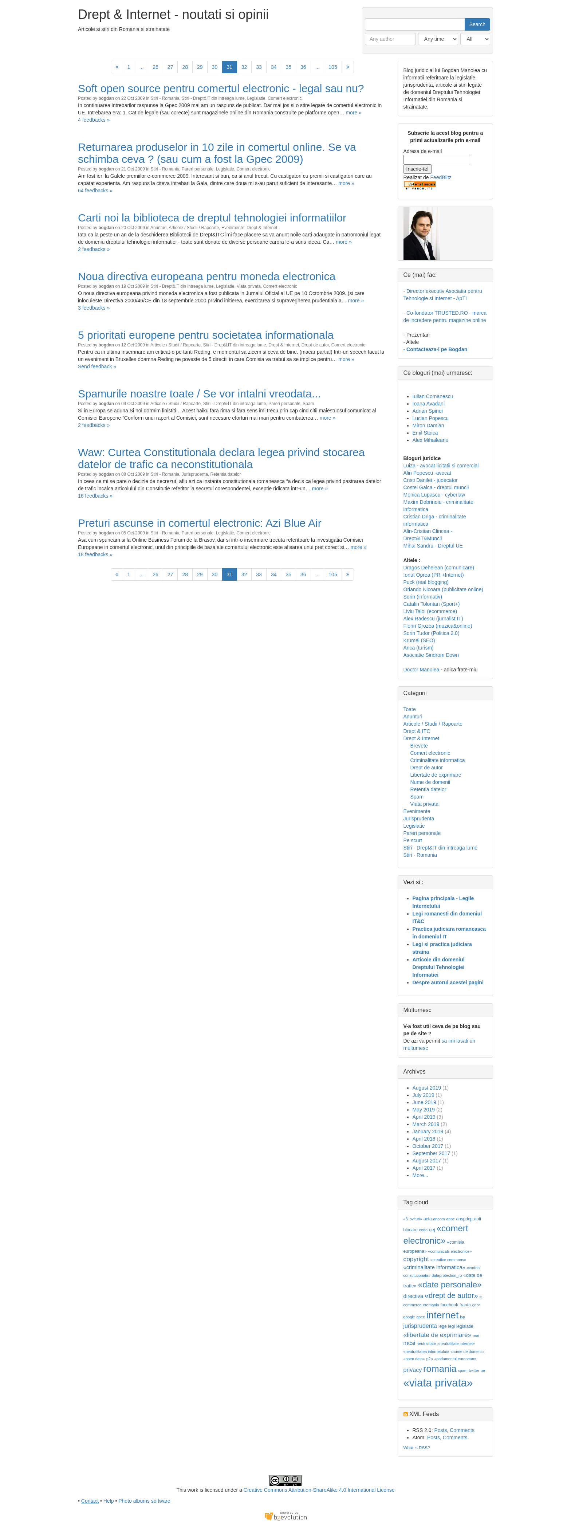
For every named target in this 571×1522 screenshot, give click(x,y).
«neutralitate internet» (456, 1343)
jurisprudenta (420, 1326)
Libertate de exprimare (435, 775)
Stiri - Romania (165, 98)
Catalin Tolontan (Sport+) (431, 604)
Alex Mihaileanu (431, 440)
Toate (409, 709)
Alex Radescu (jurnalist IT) (433, 618)
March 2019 (426, 1124)
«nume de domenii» (467, 1351)
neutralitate (426, 1343)
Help (108, 1501)
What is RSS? (416, 1447)
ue (483, 1370)
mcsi (409, 1343)
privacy (412, 1370)
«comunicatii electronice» (450, 1251)
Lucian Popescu (431, 418)
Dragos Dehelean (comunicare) (438, 567)
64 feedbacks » (95, 190)
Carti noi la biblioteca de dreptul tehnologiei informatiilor (212, 218)
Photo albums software (144, 1501)
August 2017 (427, 1161)
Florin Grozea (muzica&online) (437, 626)
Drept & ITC (416, 731)
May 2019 (424, 1110)
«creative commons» (448, 1260)
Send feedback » (97, 366)
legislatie (464, 1326)
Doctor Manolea (421, 669)
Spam (308, 403)
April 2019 (424, 1117)
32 (244, 67)
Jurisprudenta (195, 474)
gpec (420, 1317)
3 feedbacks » (94, 308)
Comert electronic (285, 98)
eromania (431, 1305)
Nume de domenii (430, 782)
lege (442, 1326)
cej (432, 1229)
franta (465, 1304)
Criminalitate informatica (437, 760)
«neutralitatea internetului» (426, 1351)
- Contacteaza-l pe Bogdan (435, 349)
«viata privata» (438, 1383)
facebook (449, 1304)
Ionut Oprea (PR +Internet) (433, 575)
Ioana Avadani (429, 404)
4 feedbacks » (94, 120)
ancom (439, 1219)
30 (215, 67)
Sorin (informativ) (422, 597)
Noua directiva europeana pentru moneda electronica (206, 276)
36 (303, 67)
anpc (450, 1219)
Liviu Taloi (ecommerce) (430, 611)
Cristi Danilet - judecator (430, 480)
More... (421, 1175)
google (409, 1317)
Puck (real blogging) (426, 582)
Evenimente (232, 227)
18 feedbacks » (95, 554)
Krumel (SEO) (419, 640)
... (141, 67)
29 (200, 67)
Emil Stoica (425, 433)
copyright (416, 1259)
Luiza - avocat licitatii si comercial (441, 465)
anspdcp (464, 1218)
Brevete (419, 746)
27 (170, 67)
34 (274, 67)
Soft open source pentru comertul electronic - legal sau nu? (221, 88)
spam (462, 1370)
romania (440, 1369)
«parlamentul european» (455, 1359)
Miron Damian (428, 425)
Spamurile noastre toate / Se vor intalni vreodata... (199, 394)
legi (451, 1326)
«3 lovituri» (412, 1219)
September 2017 (431, 1153)
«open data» (414, 1359)
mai (476, 1335)
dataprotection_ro (447, 1275)
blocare (410, 1229)
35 (288, 67)
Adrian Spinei (428, 411)
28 (185, 67)
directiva (413, 1296)
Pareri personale (197, 169)
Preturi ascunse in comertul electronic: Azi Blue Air (200, 523)
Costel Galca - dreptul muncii (436, 487)
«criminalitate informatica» (434, 1267)
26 (155, 67)
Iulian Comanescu (433, 396)
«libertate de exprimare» (437, 1334)
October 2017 (428, 1146)
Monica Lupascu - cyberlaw (434, 495)
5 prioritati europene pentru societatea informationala (206, 335)
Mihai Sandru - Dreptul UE (433, 546)
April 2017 (424, 1168)
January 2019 (428, 1131)
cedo (423, 1230)
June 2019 (424, 1102)
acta (428, 1218)
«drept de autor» (451, 1295)
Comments (462, 1430)
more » (354, 112)
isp (462, 1317)
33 (259, 67)
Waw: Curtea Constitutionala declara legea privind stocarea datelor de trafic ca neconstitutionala (221, 458)
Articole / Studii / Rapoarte (194, 227)
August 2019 (427, 1088)
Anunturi (158, 227)
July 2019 (423, 1095)
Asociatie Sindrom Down (431, 655)
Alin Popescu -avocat (427, 473)
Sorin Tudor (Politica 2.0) (431, 633)
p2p (429, 1359)
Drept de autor (315, 345)
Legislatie (256, 98)
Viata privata (249, 286)
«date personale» (450, 1284)
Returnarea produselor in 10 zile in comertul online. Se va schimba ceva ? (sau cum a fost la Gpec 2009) (217, 153)
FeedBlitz (440, 177)
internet (442, 1315)
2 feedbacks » (94, 249)
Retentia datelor (225, 474)
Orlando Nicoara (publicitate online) (443, 589)
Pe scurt (412, 840)
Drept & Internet (262, 227)
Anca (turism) (418, 648)
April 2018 (424, 1139)
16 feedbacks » (95, 496)
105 (332, 67)
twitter (474, 1370)
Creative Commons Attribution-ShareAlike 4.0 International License (319, 1490)
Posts (440, 1430)
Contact (90, 1501)
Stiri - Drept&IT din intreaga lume (213, 98)
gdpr (476, 1305)
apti (477, 1218)
